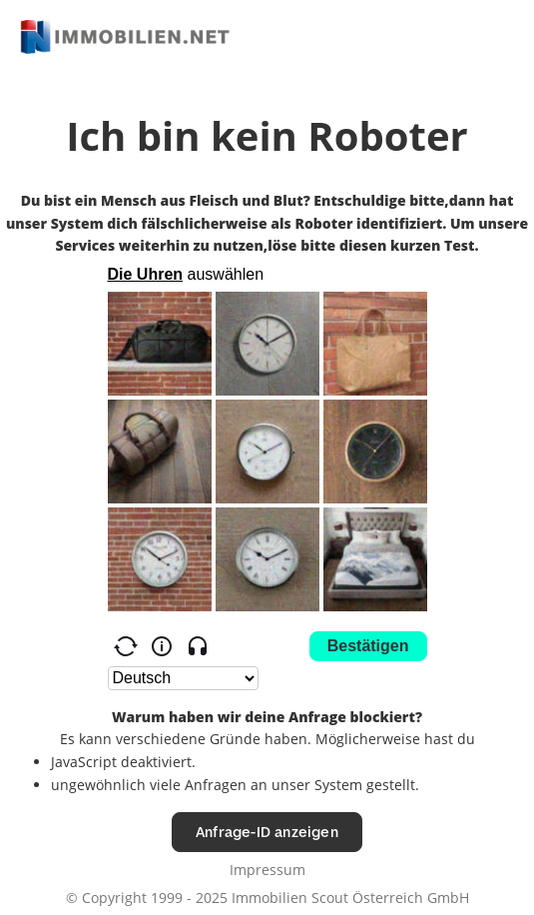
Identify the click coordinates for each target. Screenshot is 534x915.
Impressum (267, 869)
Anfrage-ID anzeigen (267, 831)
